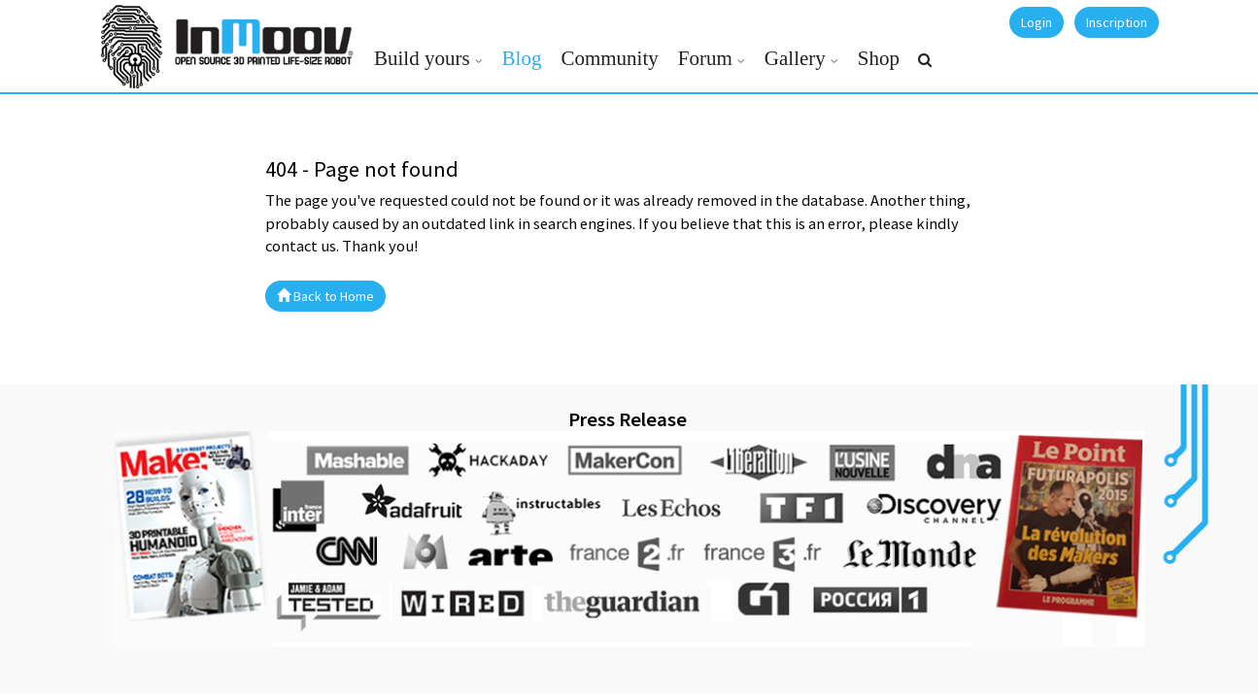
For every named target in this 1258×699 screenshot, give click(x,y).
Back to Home (325, 296)
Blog (522, 58)
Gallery (795, 58)
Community (609, 58)
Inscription (1116, 22)
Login (1036, 22)
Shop (879, 58)
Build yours (422, 58)
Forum (705, 58)
